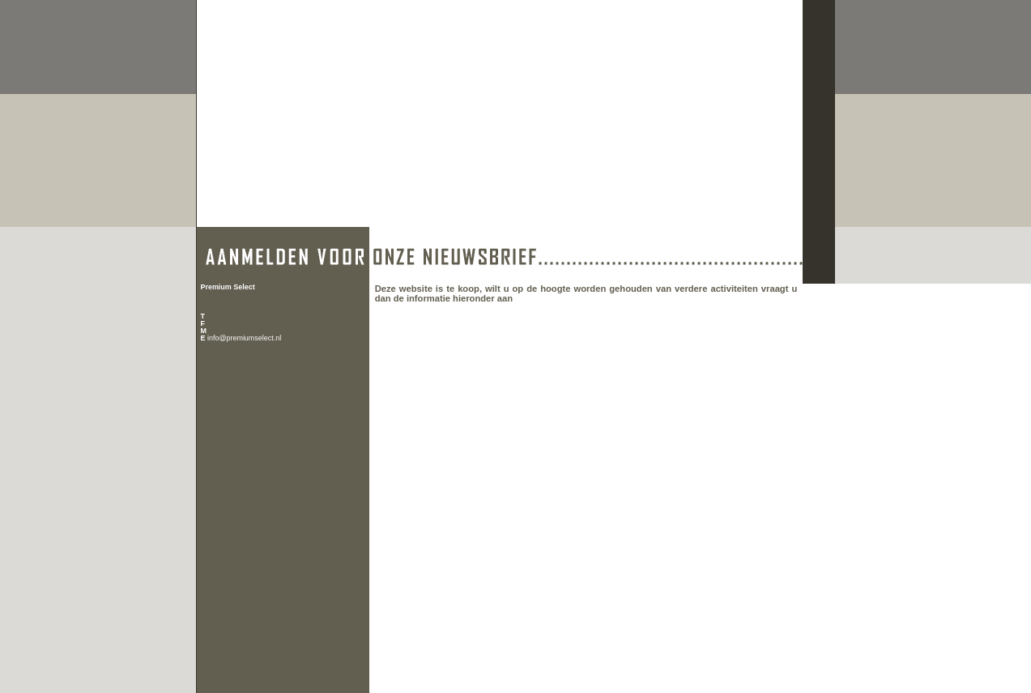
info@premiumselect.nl (244, 338)
